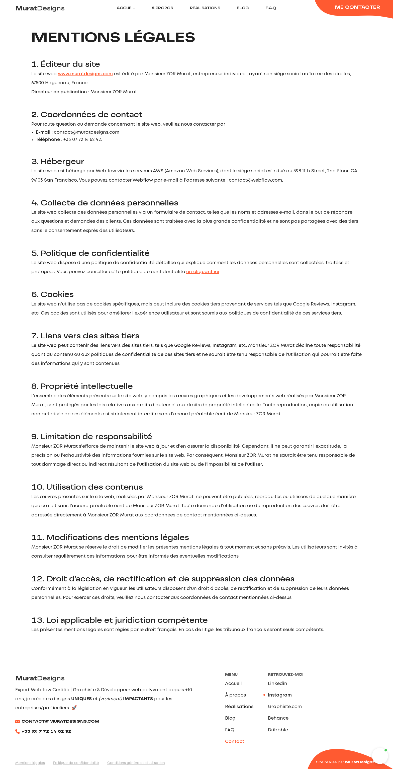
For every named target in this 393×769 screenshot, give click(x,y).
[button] (380, 756)
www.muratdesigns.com (85, 74)
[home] (44, 9)
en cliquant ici (202, 272)
